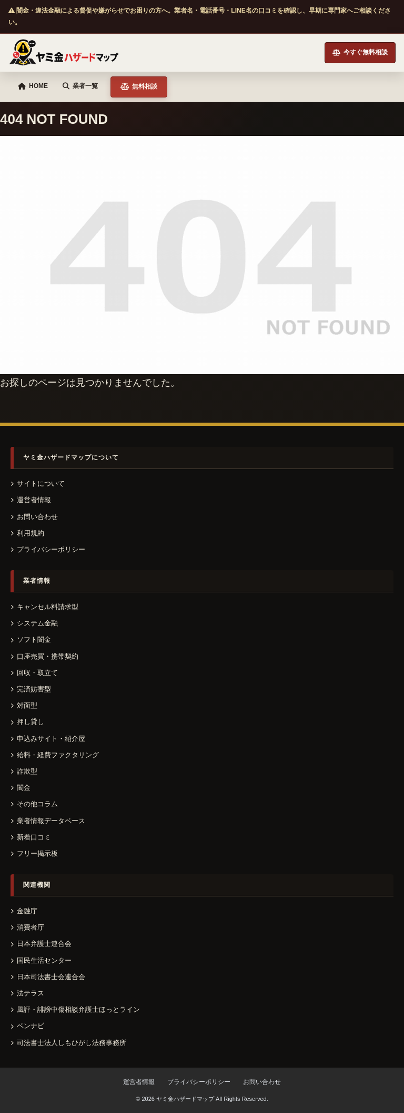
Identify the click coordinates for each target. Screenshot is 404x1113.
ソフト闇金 (31, 639)
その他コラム (34, 804)
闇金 (21, 788)
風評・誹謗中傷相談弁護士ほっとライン (75, 1009)
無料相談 (138, 86)
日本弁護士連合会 (41, 944)
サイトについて (38, 483)
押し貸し (27, 722)
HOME (33, 86)
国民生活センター (41, 960)
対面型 (24, 705)
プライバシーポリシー (48, 549)
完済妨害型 (31, 689)
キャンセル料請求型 (44, 607)
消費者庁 (27, 927)
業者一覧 (80, 86)
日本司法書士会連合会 (48, 977)
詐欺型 (24, 771)
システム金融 (34, 623)
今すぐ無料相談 (360, 52)
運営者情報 (31, 500)
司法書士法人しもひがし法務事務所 (68, 1043)
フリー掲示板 (34, 853)
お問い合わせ (34, 517)
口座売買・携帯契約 (44, 656)
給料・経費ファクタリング (55, 755)
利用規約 (27, 533)
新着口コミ (31, 837)
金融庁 (24, 911)
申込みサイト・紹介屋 (48, 739)
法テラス (27, 993)
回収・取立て (34, 673)
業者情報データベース (48, 821)
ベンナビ (27, 1026)
